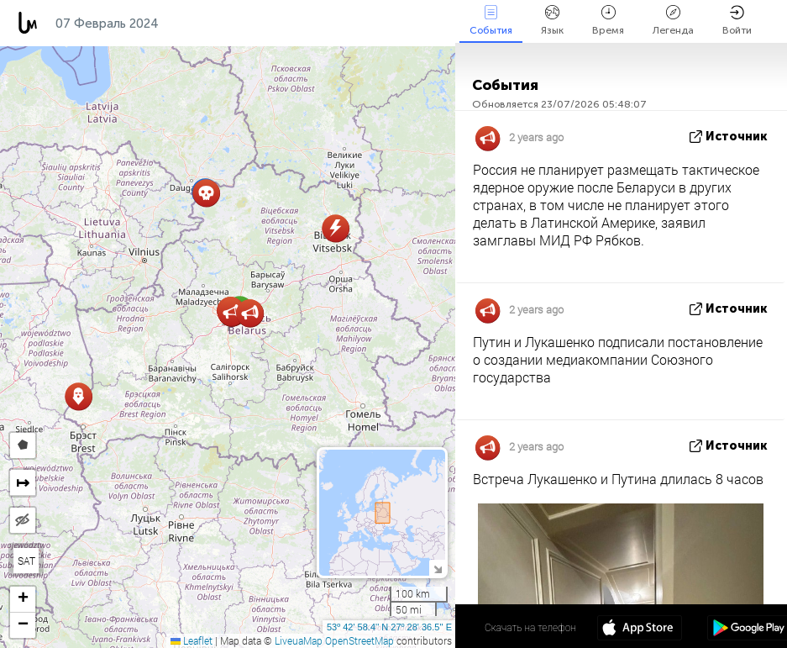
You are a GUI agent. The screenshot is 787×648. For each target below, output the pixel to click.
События (491, 20)
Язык (552, 20)
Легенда (673, 20)
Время (608, 20)
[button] (206, 192)
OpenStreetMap (359, 640)
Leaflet (191, 640)
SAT (26, 560)
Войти (737, 20)
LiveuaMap (299, 640)
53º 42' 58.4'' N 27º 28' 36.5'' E (389, 627)
